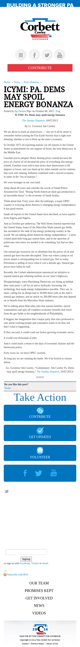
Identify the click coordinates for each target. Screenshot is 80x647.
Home (7, 82)
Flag (58, 111)
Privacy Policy (37, 644)
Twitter (35, 563)
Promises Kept (39, 591)
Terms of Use (52, 644)
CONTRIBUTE (40, 68)
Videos (39, 613)
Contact (25, 644)
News (17, 82)
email (45, 563)
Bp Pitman (20, 111)
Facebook (25, 563)
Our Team (39, 583)
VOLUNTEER (40, 453)
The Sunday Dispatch (33, 120)
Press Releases (31, 82)
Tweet (7, 388)
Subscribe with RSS (17, 574)
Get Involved (39, 598)
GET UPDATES (40, 433)
